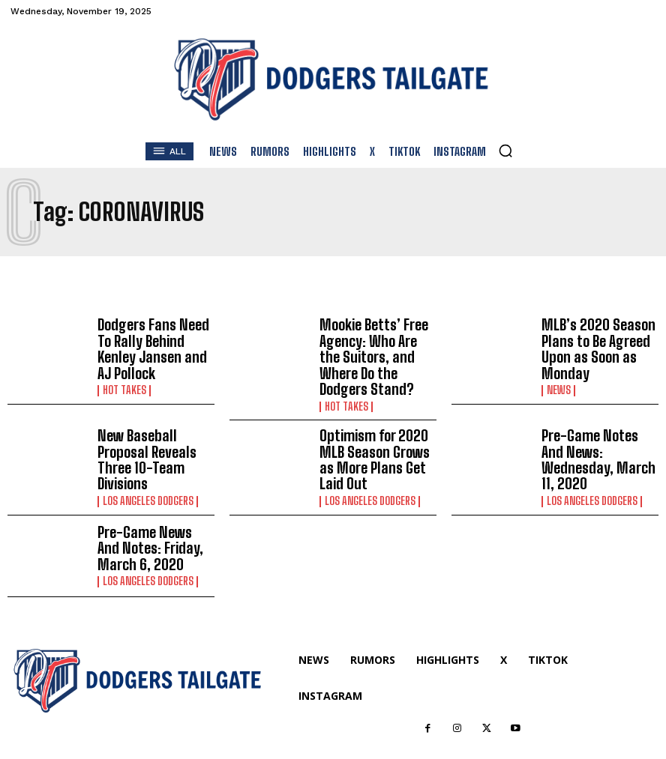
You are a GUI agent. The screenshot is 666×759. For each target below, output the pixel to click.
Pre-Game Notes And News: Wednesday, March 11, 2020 (593, 425)
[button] (505, 151)
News (557, 379)
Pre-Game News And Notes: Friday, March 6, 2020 (155, 507)
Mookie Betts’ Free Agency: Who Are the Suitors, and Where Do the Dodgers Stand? (374, 343)
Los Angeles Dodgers (147, 455)
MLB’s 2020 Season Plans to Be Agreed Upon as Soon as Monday (589, 343)
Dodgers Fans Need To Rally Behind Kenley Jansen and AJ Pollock (152, 342)
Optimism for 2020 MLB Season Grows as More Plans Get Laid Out (377, 425)
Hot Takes (123, 371)
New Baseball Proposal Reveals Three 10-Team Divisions (154, 425)
